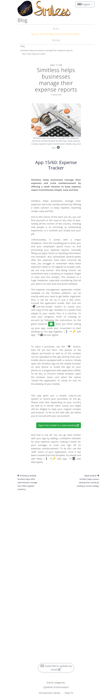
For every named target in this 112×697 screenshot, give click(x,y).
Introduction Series (49, 693)
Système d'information (56, 687)
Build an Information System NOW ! (56, 34)
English (84, 4)
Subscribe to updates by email (56, 667)
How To (69, 693)
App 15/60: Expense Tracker (33, 54)
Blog (56, 28)
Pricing (56, 40)
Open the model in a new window (58, 425)
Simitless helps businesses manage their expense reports (47, 50)
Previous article (27, 482)
